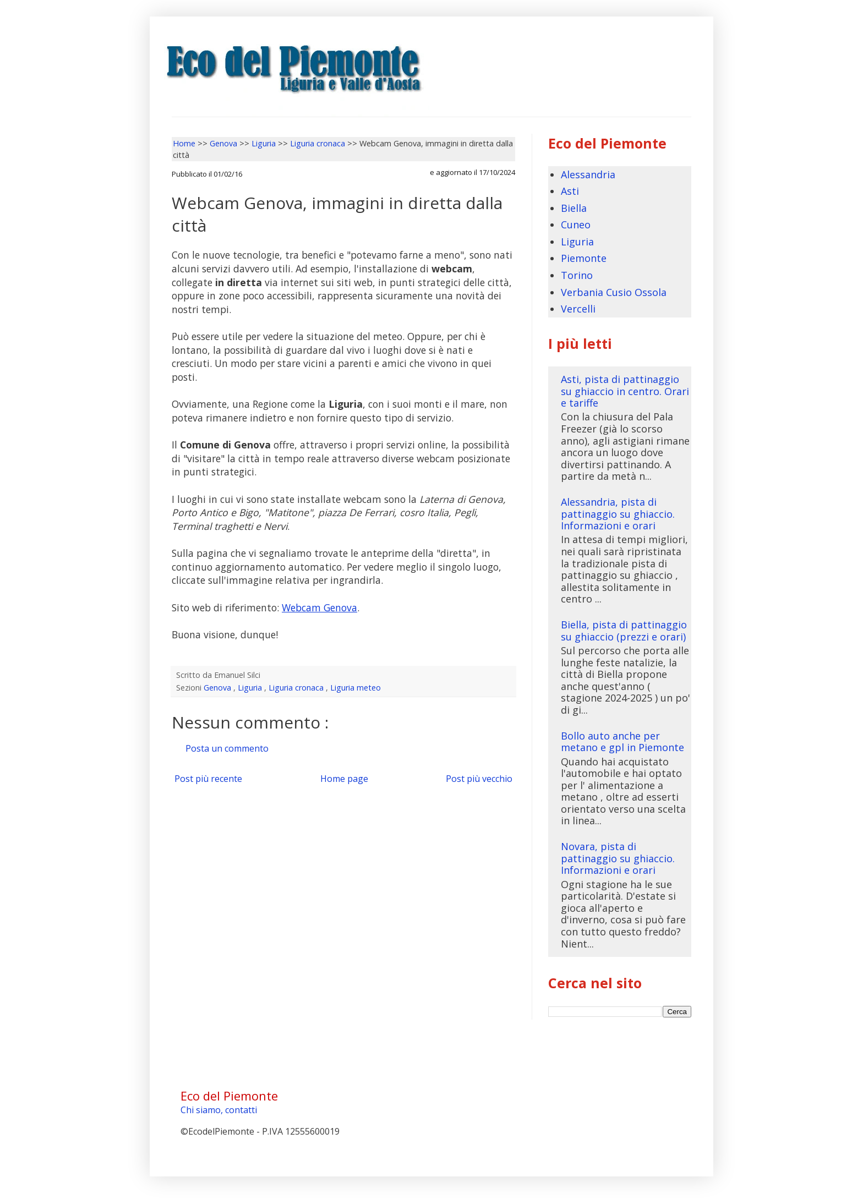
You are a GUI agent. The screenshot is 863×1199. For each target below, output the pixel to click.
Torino (577, 275)
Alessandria (588, 174)
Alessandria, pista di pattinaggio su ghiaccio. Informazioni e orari (618, 513)
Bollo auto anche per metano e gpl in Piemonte (622, 741)
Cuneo (576, 224)
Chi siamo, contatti (219, 1110)
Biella (574, 208)
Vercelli (578, 308)
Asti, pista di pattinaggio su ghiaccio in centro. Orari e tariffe (625, 391)
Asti (570, 191)
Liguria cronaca (297, 687)
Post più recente (208, 779)
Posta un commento (227, 748)
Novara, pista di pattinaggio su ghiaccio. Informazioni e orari (618, 858)
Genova (218, 687)
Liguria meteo (355, 687)
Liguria (251, 687)
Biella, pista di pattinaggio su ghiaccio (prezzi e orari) (624, 630)
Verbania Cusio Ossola (614, 292)
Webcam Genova (319, 607)
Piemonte (584, 258)
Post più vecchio (479, 779)
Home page (344, 779)
